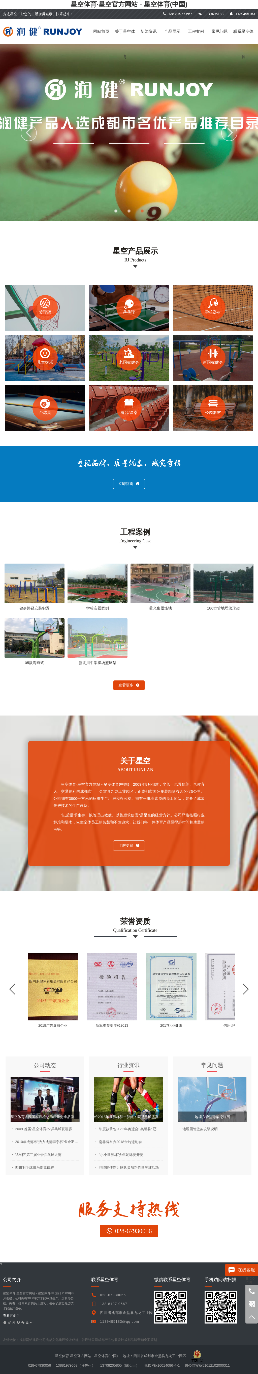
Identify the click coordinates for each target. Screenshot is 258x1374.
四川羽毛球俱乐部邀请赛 (34, 1168)
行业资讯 (128, 1065)
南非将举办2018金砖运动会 (120, 1142)
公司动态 (45, 1065)
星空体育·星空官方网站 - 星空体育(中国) (129, 4)
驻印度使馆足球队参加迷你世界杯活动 (129, 1168)
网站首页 (101, 31)
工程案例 (196, 31)
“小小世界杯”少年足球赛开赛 (121, 1155)
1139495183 (211, 14)
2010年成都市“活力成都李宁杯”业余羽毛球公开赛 (47, 1142)
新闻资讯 (149, 31)
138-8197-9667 (177, 14)
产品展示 (172, 31)
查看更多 (129, 685)
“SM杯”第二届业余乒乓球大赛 (38, 1155)
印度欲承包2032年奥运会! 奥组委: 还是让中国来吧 (131, 1129)
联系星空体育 (243, 36)
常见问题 (220, 31)
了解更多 (129, 845)
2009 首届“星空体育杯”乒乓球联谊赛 (43, 1129)
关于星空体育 (125, 36)
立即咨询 (129, 484)
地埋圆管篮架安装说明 (200, 1129)
